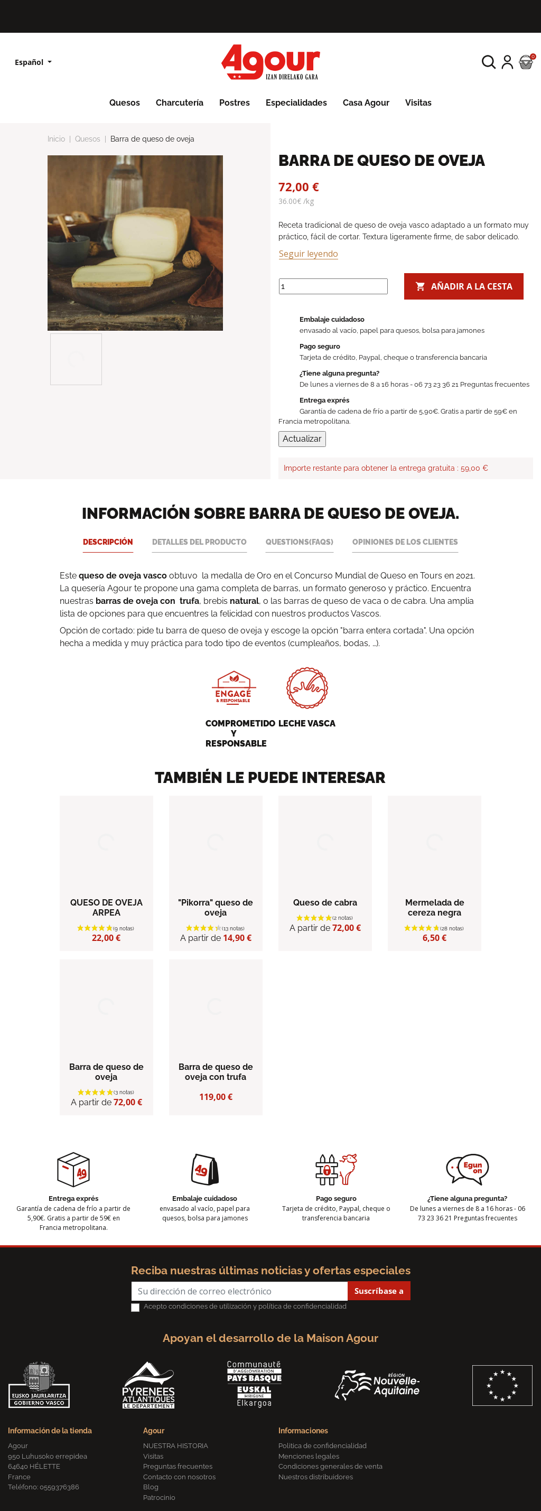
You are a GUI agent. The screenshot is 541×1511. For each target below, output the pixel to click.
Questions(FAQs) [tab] (299, 541)
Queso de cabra (325, 903)
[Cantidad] (333, 286)
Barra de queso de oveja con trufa (216, 1072)
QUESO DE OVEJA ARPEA (106, 908)
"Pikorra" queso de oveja (215, 908)
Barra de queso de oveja (106, 1072)
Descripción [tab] (108, 541)
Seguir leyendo (308, 253)
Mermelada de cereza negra (434, 908)
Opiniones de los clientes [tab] (405, 541)
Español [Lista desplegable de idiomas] (30, 62)
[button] (489, 62)
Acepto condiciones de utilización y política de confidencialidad (245, 1306)
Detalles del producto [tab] (199, 541)
